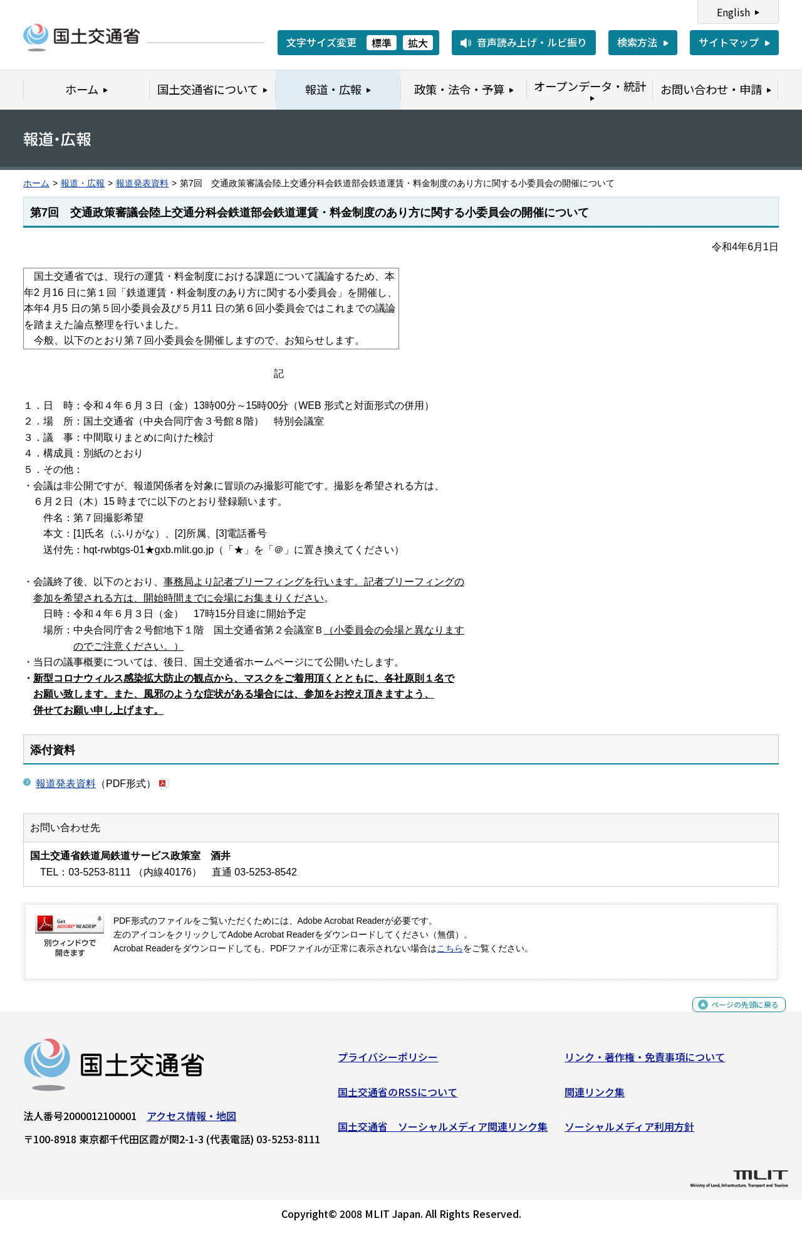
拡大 (418, 42)
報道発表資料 (142, 183)
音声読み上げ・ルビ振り (532, 42)
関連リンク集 (595, 1096)
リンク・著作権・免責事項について (645, 1061)
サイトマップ (729, 42)
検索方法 (637, 42)
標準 (382, 42)
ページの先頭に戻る (734, 1016)
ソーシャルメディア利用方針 (629, 1131)
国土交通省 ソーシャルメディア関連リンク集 (443, 1131)
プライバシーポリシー (388, 1061)
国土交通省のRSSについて (397, 1096)
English (733, 11)
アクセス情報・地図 (191, 1120)
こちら (450, 948)
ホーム (36, 183)
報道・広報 (83, 183)
